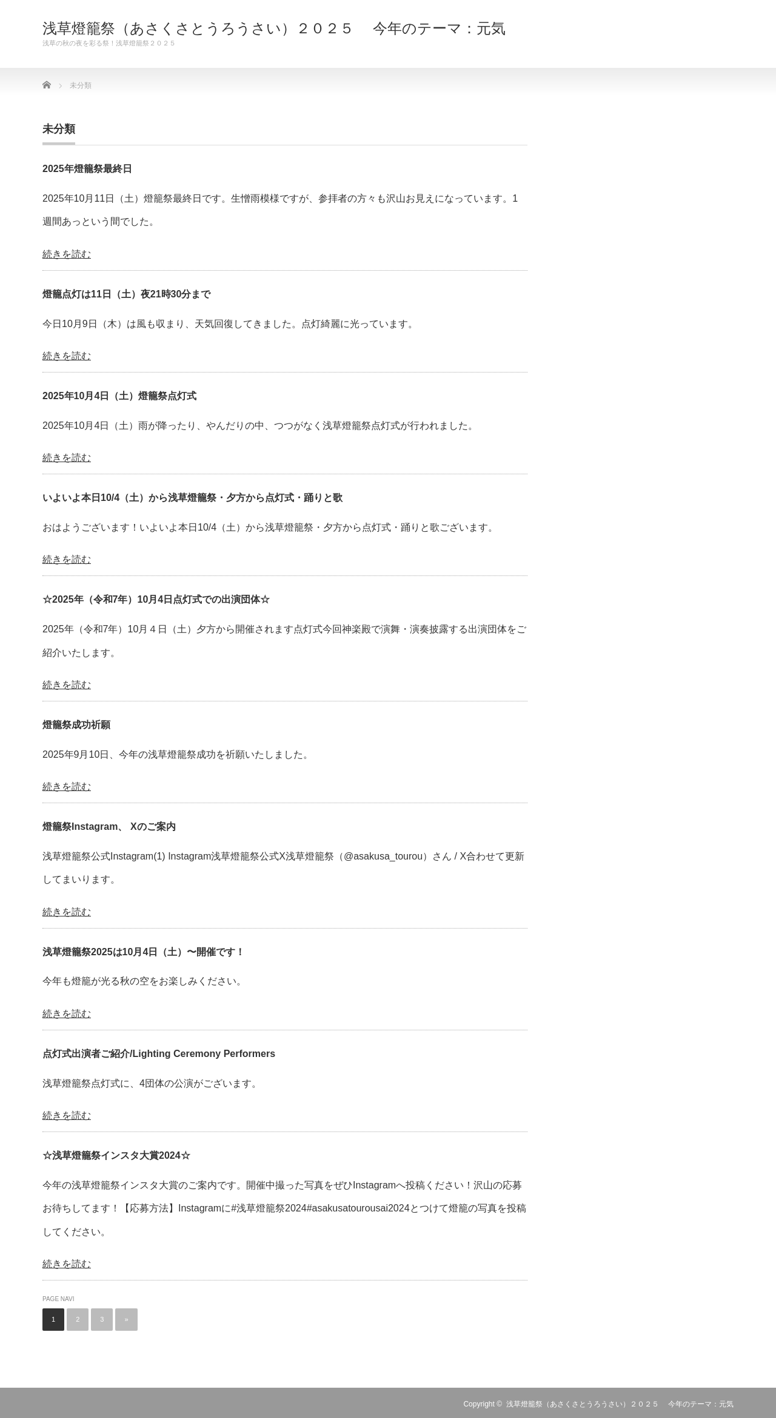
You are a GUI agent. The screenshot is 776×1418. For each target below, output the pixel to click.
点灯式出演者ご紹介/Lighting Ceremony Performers (158, 1054)
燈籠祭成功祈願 (76, 725)
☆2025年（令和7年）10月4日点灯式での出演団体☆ (156, 599)
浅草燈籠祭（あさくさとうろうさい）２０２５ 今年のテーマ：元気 (274, 28)
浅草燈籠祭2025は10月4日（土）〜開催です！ (143, 952)
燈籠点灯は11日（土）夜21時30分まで (126, 294)
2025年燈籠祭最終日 (87, 169)
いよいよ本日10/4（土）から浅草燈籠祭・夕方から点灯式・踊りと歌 (192, 497)
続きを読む (66, 254)
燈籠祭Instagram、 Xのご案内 (109, 826)
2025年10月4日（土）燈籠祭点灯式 (119, 396)
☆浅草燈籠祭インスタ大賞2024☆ (116, 1155)
